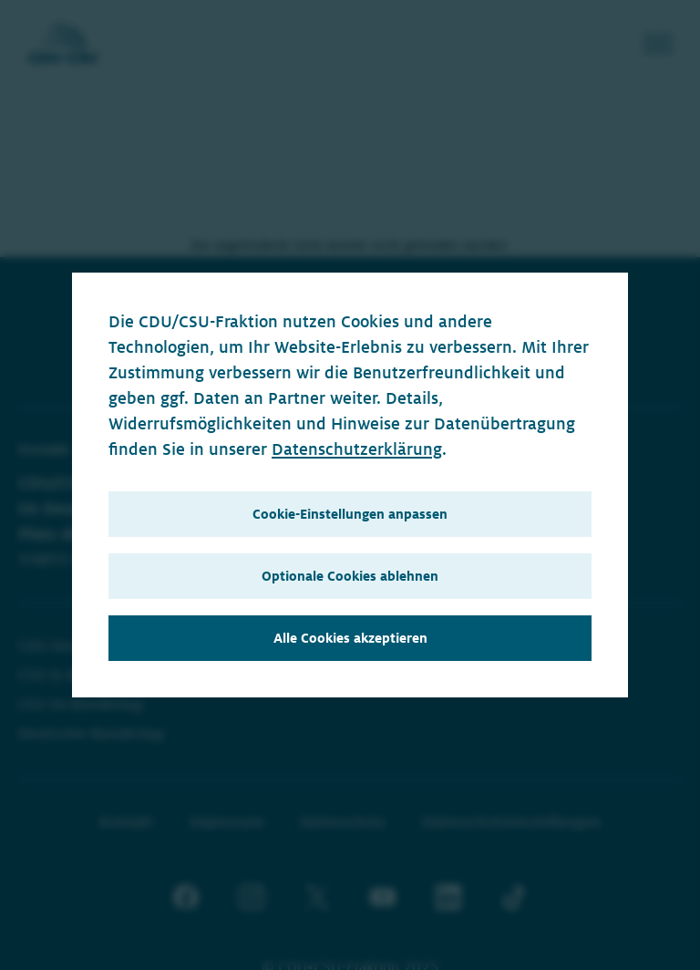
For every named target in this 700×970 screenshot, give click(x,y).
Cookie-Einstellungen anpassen (350, 514)
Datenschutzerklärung (357, 449)
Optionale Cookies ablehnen (350, 576)
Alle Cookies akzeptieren (350, 638)
